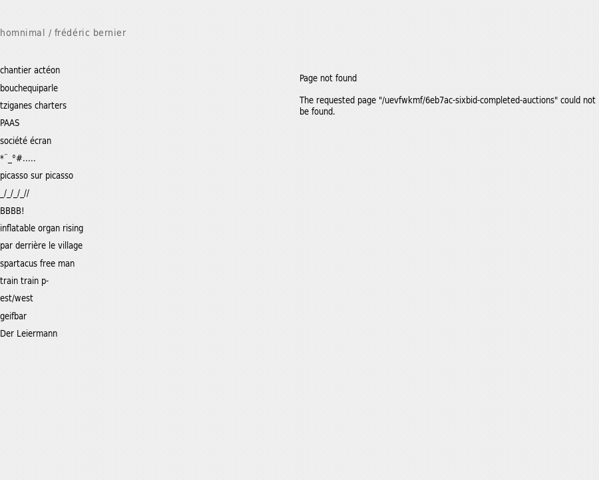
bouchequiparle (29, 87)
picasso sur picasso (36, 175)
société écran (25, 140)
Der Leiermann (28, 333)
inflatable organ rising (41, 227)
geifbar (13, 315)
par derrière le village (41, 245)
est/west (16, 297)
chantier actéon (30, 69)
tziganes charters (33, 105)
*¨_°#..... (18, 157)
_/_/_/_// (14, 192)
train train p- (24, 280)
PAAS (9, 122)
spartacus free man (37, 263)
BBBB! (12, 210)
